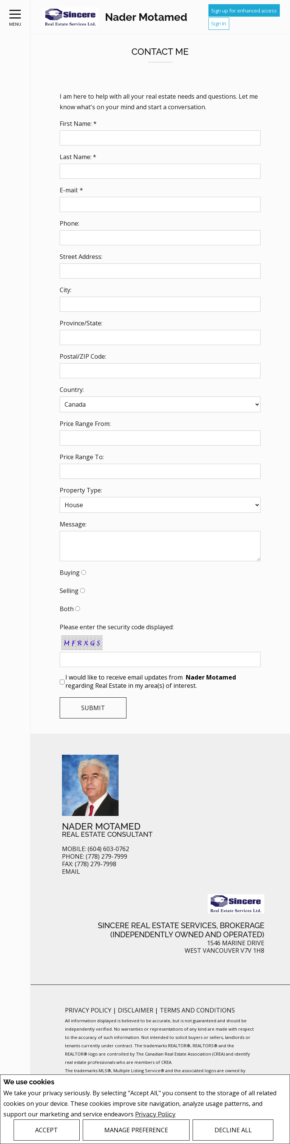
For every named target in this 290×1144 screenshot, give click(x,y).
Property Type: (81, 490)
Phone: (69, 223)
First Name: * (78, 123)
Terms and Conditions (197, 1010)
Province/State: (81, 323)
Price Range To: (82, 457)
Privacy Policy (155, 1114)
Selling (69, 591)
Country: (72, 389)
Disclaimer (136, 1010)
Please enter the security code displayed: (117, 627)
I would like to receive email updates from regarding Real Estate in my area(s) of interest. (151, 681)
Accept (46, 1130)
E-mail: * (71, 190)
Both (67, 609)
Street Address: (81, 256)
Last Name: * (78, 157)
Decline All (233, 1130)
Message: (73, 524)
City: (65, 290)
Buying (70, 572)
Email (71, 872)
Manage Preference (136, 1130)
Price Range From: (85, 424)
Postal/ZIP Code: (83, 356)
